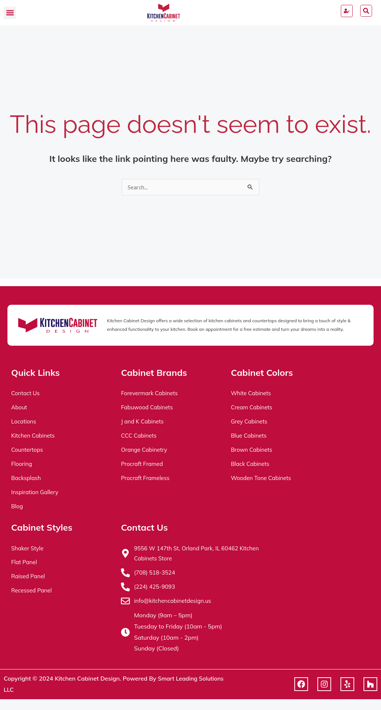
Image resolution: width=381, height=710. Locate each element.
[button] (10, 13)
